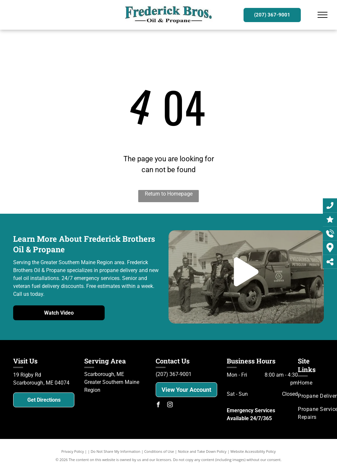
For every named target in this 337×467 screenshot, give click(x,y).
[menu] (322, 14)
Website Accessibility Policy (253, 451)
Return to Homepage (169, 194)
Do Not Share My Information (116, 451)
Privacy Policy (72, 451)
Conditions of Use (159, 451)
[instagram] (170, 405)
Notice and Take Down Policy (202, 451)
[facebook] (158, 405)
